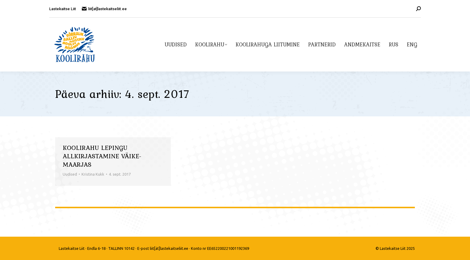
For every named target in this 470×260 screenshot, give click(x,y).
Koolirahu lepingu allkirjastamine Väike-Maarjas (102, 156)
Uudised (70, 174)
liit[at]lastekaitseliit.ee (104, 9)
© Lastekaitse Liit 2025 (395, 248)
